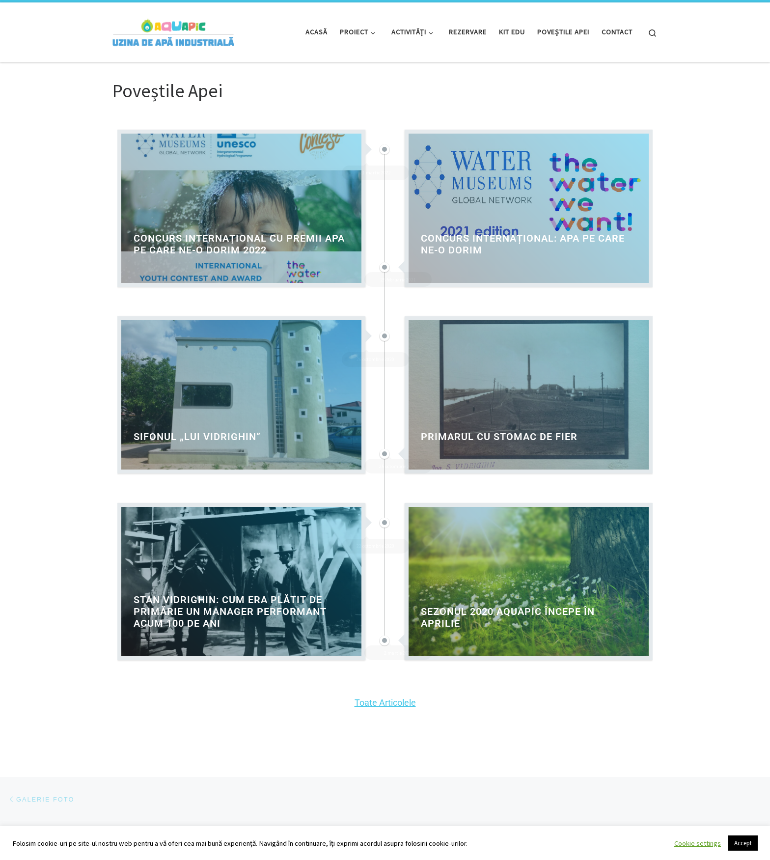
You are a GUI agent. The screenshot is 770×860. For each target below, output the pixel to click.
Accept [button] (743, 843)
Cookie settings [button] (697, 843)
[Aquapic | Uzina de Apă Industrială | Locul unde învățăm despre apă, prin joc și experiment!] (173, 30)
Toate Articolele (385, 702)
